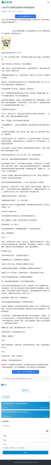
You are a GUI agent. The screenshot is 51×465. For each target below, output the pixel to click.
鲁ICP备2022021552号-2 (32, 462)
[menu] (48, 2)
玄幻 (5, 385)
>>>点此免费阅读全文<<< (25, 16)
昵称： (5, 436)
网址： (5, 444)
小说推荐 (3, 11)
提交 (25, 452)
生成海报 (5, 397)
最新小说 (20, 11)
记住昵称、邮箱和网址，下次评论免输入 (14, 448)
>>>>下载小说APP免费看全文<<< (25, 372)
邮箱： (5, 440)
